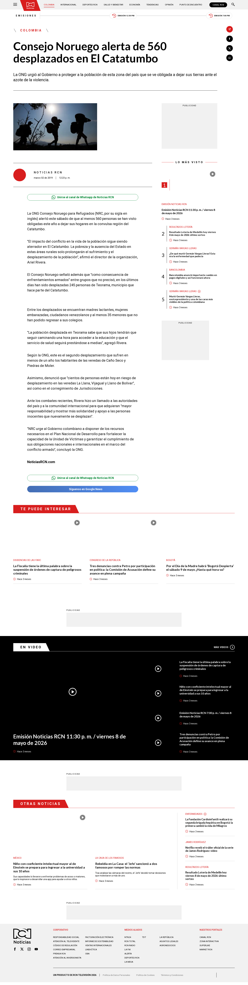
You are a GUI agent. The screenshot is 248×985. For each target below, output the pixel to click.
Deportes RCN (90, 4)
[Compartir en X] (229, 48)
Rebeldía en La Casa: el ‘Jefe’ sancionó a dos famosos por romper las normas (126, 866)
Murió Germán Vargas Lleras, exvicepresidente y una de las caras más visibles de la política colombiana (191, 300)
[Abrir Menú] (15, 5)
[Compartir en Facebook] (229, 39)
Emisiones (24, 15)
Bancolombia (177, 270)
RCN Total (130, 943)
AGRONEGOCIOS (168, 947)
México (17, 859)
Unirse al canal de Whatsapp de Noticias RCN (83, 198)
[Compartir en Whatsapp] (229, 58)
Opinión (169, 4)
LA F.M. (127, 951)
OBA (87, 958)
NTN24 (127, 939)
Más (224, 648)
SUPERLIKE (205, 947)
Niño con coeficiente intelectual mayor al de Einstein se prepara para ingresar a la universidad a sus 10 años (206, 691)
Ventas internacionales (99, 949)
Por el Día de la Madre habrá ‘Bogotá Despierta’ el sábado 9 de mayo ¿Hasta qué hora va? (200, 568)
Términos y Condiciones (174, 978)
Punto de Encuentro (190, 4)
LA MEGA (129, 963)
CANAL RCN (218, 5)
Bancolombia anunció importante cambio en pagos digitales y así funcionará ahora (191, 277)
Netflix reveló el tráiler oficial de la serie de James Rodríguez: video (209, 850)
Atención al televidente (67, 943)
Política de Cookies (146, 978)
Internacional (68, 4)
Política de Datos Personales (117, 978)
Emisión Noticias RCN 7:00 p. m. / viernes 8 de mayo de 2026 (206, 715)
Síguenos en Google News (83, 490)
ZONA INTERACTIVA (210, 943)
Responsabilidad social (67, 939)
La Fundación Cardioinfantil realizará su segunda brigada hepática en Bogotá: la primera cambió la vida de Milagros (209, 824)
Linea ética (91, 954)
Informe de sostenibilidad (93, 944)
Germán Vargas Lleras (183, 249)
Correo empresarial (65, 954)
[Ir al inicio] (30, 5)
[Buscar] (233, 5)
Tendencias (152, 4)
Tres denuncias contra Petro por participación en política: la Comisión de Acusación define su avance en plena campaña (123, 570)
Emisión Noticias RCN (174, 204)
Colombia (49, 4)
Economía (135, 4)
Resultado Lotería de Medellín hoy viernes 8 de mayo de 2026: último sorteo (192, 234)
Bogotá (170, 561)
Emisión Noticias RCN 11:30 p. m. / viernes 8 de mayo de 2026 (189, 212)
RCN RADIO (130, 947)
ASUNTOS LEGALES (170, 943)
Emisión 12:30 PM (123, 16)
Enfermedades (193, 815)
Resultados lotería (181, 227)
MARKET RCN (206, 951)
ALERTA (128, 955)
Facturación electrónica (100, 939)
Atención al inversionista (61, 963)
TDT (144, 939)
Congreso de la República (105, 561)
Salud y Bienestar (114, 4)
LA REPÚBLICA (167, 939)
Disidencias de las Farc (27, 561)
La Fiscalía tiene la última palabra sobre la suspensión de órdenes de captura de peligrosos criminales (47, 570)
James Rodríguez (195, 843)
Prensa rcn (59, 958)
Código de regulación (65, 949)
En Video (31, 648)
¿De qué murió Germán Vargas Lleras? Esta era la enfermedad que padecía (192, 256)
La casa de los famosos (109, 859)
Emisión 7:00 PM (221, 16)
